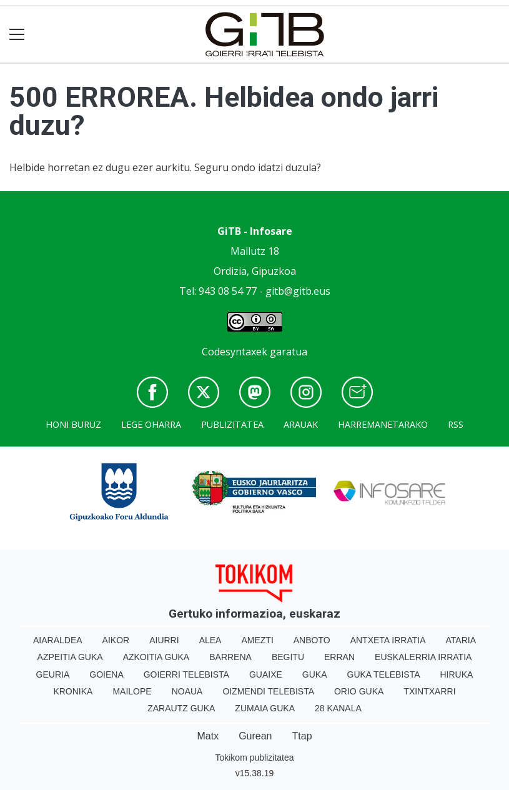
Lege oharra (151, 424)
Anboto (312, 640)
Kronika (72, 691)
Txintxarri (429, 691)
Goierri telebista (186, 674)
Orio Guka (358, 691)
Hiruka (456, 674)
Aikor (116, 640)
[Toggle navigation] (17, 35)
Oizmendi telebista (268, 691)
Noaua (187, 691)
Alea (210, 640)
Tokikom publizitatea (254, 758)
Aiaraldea (57, 640)
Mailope (131, 691)
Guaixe (265, 674)
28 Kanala (338, 708)
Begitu (288, 657)
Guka (314, 674)
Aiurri (164, 640)
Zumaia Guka (265, 708)
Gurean (255, 736)
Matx (208, 736)
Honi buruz (73, 424)
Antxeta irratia (388, 640)
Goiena (106, 674)
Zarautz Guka (181, 708)
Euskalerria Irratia (423, 657)
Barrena (230, 657)
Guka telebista (383, 674)
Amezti (257, 640)
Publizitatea (232, 424)
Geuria (53, 674)
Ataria (461, 640)
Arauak (301, 424)
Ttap (302, 736)
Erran (339, 657)
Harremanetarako (383, 424)
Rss (455, 424)
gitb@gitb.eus (297, 291)
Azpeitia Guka (70, 657)
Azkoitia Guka (156, 657)
